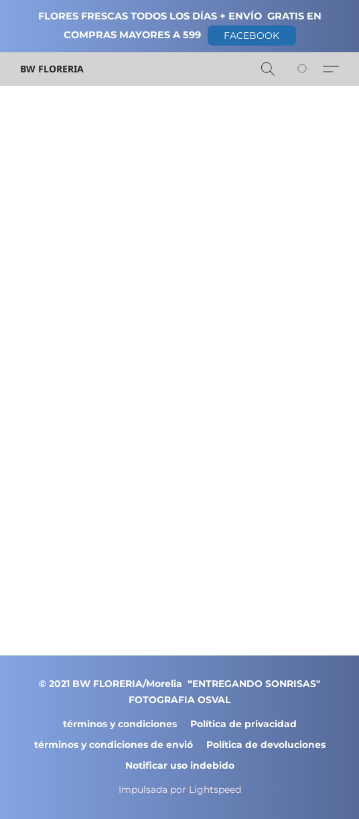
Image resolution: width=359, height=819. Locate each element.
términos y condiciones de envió (113, 745)
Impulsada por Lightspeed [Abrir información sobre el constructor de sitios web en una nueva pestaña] (180, 789)
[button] (252, 35)
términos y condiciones (120, 724)
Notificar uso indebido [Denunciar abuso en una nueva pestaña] (179, 765)
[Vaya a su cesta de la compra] (309, 69)
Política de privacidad (243, 724)
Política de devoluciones (266, 745)
